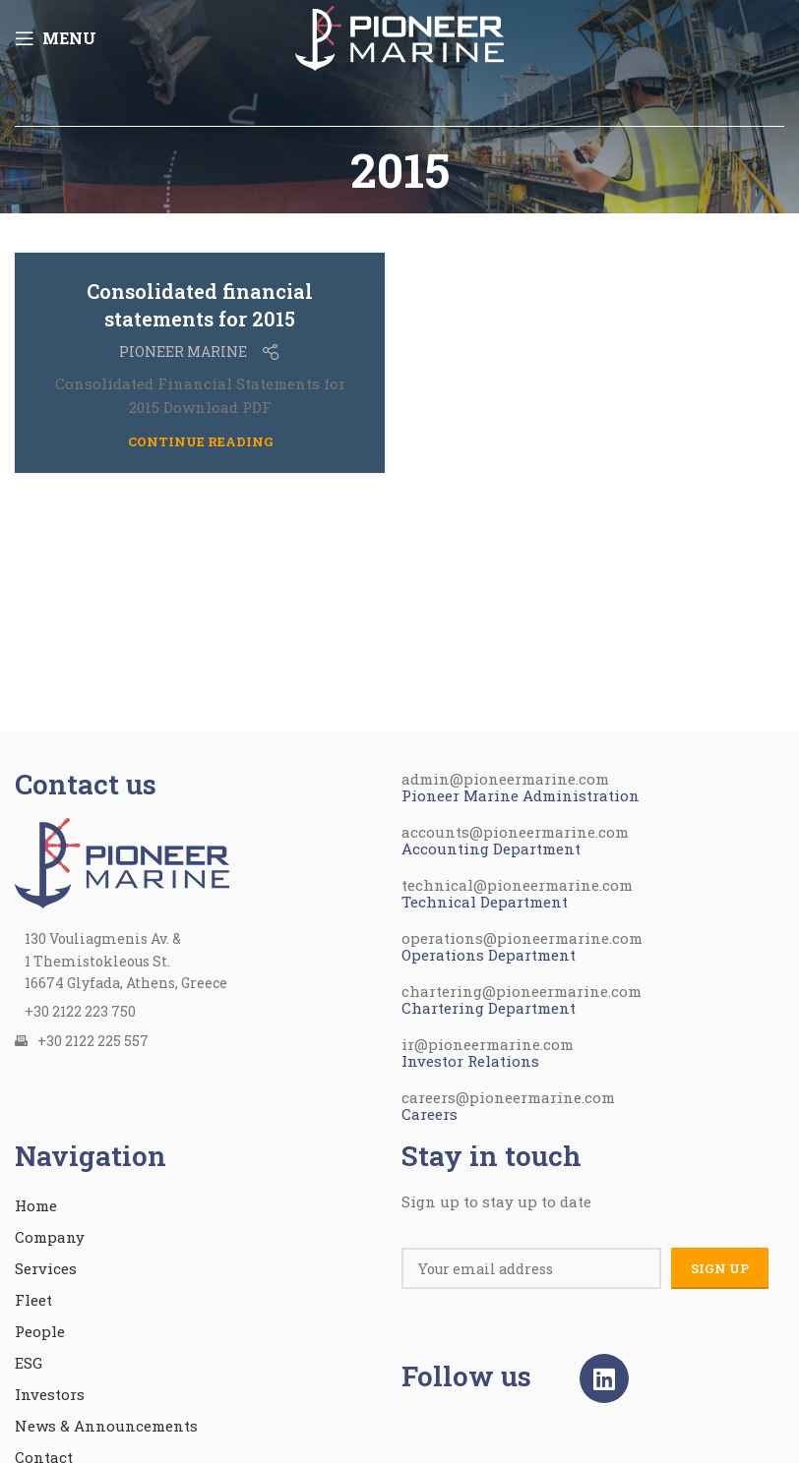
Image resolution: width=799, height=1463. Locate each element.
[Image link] (122, 861)
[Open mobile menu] (55, 38)
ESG (28, 1363)
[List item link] (198, 1012)
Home (36, 1205)
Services (46, 1268)
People (40, 1331)
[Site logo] (399, 35)
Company (50, 1237)
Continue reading (200, 441)
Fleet (33, 1300)
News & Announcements (106, 1425)
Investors (50, 1394)
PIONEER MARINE (183, 351)
